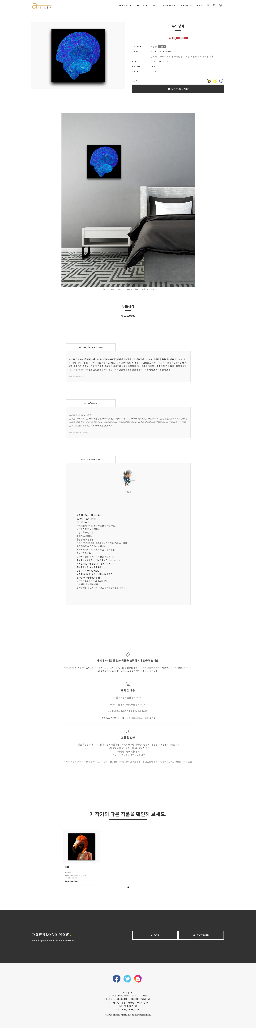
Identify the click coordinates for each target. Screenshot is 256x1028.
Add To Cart (178, 89)
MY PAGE (186, 5)
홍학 (67, 867)
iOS (155, 935)
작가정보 (162, 47)
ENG (199, 5)
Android (201, 935)
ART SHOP (124, 5)
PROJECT (142, 5)
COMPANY (169, 5)
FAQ (155, 5)
